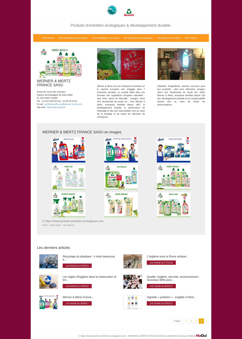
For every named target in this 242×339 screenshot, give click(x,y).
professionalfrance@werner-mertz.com (63, 104)
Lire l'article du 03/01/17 (161, 303)
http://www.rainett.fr (56, 107)
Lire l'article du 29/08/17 (77, 303)
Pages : (178, 321)
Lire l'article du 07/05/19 (77, 265)
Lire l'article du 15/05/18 (77, 286)
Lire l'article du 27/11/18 (161, 262)
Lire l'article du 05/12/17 (161, 286)
